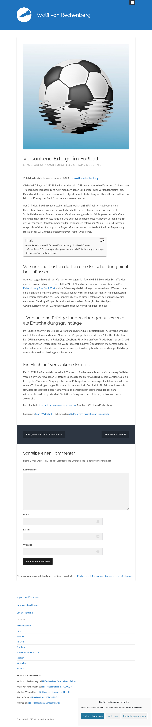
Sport (38, 414)
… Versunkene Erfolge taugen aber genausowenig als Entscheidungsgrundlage (64, 249)
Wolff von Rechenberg (63, 15)
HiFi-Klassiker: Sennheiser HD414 (59, 681)
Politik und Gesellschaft (28, 652)
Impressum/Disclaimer (28, 597)
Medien (20, 657)
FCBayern (78, 414)
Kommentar (30, 469)
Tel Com (20, 641)
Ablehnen (113, 716)
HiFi (19, 631)
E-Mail (26, 529)
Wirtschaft (46, 414)
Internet (21, 636)
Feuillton (21, 668)
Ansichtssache (24, 625)
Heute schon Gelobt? (115, 434)
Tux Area (21, 647)
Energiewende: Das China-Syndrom (44, 434)
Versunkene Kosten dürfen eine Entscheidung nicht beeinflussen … (59, 245)
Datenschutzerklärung (28, 605)
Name (26, 514)
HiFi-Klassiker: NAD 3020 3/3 (57, 686)
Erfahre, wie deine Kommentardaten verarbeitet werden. (105, 576)
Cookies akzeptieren (93, 716)
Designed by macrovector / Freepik (57, 405)
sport (95, 414)
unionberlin (103, 414)
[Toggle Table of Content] (100, 240)
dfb (70, 414)
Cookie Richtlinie (25, 612)
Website (27, 544)
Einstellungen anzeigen (134, 716)
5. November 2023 (33, 165)
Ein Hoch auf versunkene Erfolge (41, 253)
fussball (87, 414)
